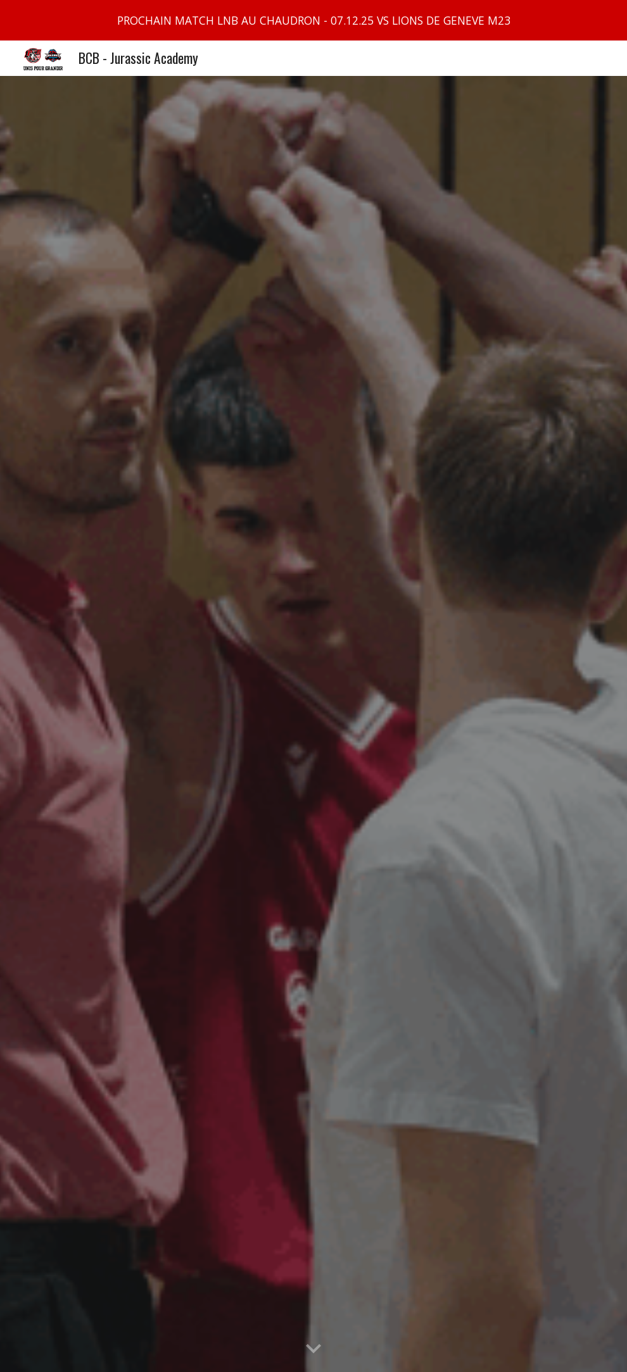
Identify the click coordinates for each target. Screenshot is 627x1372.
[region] (313, 20)
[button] (313, 1349)
